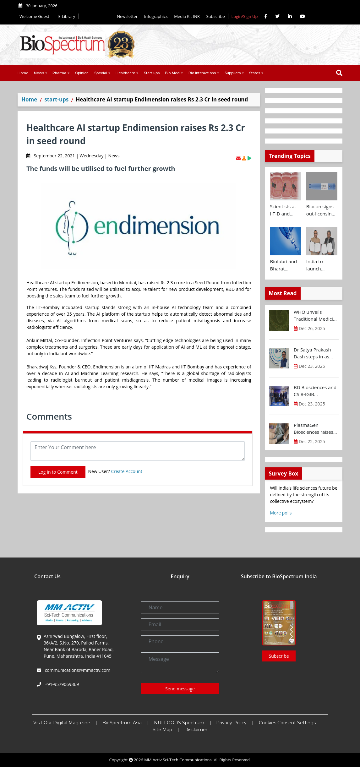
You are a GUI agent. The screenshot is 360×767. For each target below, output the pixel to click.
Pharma (59, 73)
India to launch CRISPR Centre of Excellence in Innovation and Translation (320, 265)
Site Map (162, 729)
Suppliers (233, 73)
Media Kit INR (187, 16)
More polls (281, 513)
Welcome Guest (35, 16)
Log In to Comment (58, 472)
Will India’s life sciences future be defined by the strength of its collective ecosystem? (303, 494)
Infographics (156, 16)
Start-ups (152, 73)
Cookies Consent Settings (287, 723)
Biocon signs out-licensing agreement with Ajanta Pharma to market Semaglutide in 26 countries (320, 210)
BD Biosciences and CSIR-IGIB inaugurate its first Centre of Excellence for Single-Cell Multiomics (316, 391)
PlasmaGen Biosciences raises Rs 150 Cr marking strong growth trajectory (314, 429)
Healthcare (125, 73)
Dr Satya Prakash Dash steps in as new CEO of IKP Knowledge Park (312, 353)
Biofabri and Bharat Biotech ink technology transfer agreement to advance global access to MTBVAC (285, 265)
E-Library (66, 16)
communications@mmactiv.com (77, 670)
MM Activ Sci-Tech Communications (178, 760)
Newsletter (127, 16)
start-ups (56, 99)
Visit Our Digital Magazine (61, 723)
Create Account (126, 471)
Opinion (82, 73)
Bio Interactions (202, 73)
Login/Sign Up (244, 16)
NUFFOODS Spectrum (179, 723)
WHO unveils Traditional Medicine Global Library (316, 316)
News (39, 73)
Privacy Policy (231, 723)
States (254, 73)
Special (100, 73)
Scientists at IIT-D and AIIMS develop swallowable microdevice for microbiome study (285, 210)
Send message (180, 689)
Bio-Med (172, 73)
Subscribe (215, 16)
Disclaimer (195, 729)
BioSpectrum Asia (122, 723)
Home (23, 73)
